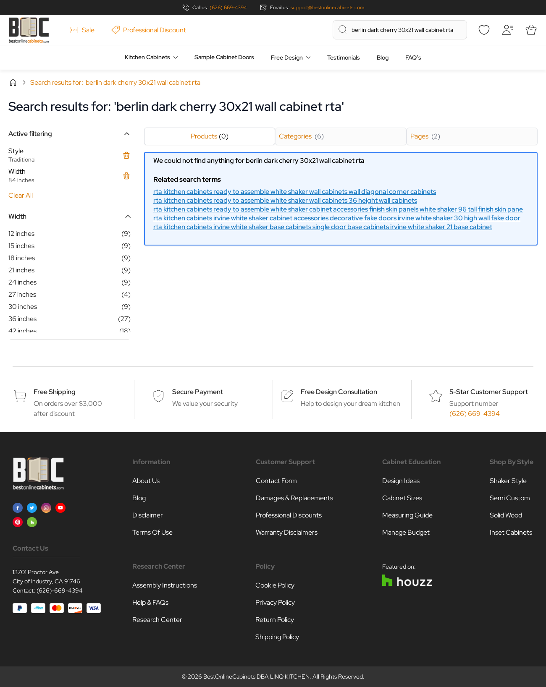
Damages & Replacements (294, 498)
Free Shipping (55, 391)
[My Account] (507, 30)
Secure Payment (197, 391)
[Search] (343, 29)
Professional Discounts (289, 515)
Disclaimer (147, 515)
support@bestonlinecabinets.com (327, 7)
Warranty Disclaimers (287, 532)
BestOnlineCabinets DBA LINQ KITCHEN (256, 676)
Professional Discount (148, 30)
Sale (82, 30)
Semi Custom (510, 498)
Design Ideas (401, 480)
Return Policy (274, 619)
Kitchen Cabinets (147, 57)
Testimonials (343, 57)
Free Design (287, 57)
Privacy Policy (275, 602)
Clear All (20, 195)
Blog (382, 57)
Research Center (157, 619)
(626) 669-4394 (228, 7)
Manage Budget (406, 532)
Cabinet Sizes (402, 498)
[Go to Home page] (28, 30)
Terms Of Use (152, 532)
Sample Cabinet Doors (224, 57)
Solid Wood (506, 515)
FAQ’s (413, 57)
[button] (69, 134)
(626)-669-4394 (60, 590)
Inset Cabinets (511, 532)
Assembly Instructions (164, 585)
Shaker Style (508, 480)
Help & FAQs (150, 602)
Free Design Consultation (339, 391)
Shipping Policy (277, 636)
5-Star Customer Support (488, 391)
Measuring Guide (407, 515)
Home (13, 82)
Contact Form (276, 480)
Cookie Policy (274, 585)
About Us (146, 480)
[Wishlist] (484, 30)
